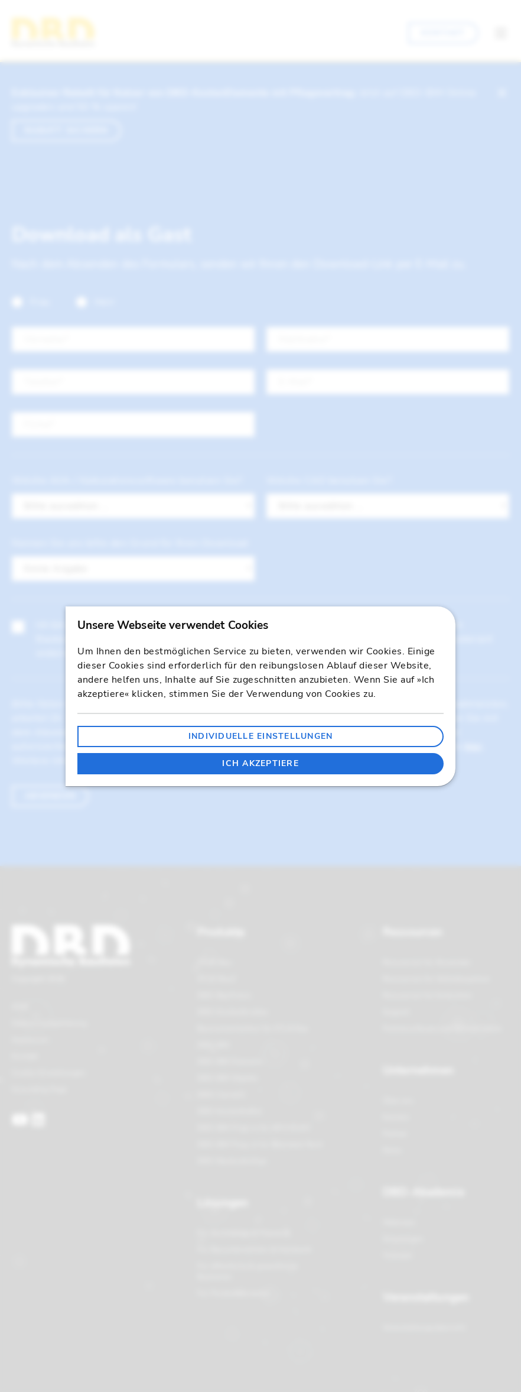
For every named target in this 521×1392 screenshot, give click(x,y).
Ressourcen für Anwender (427, 962)
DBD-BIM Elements (230, 1061)
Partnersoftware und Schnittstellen (442, 1028)
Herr (95, 302)
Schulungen (403, 1239)
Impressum (30, 1039)
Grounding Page (39, 1089)
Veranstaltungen (426, 1297)
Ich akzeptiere (260, 763)
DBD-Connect (221, 1094)
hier (473, 746)
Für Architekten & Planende (244, 1233)
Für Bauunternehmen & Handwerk (254, 1249)
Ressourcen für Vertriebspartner (436, 979)
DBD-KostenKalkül (229, 1111)
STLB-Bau (214, 962)
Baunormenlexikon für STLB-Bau (253, 1028)
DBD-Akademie (423, 1192)
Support (396, 1012)
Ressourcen (412, 932)
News (392, 1150)
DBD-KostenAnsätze (232, 1012)
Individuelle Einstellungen (260, 736)
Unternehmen (418, 1070)
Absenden (50, 796)
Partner (395, 1133)
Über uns (398, 1100)
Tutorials (398, 1255)
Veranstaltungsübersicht (424, 1327)
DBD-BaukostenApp (231, 1161)
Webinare (399, 1222)
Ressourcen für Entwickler (427, 995)
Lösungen (222, 1203)
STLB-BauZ (216, 979)
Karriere (396, 1117)
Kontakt (443, 32)
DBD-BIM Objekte (227, 1078)
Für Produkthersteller (233, 1293)
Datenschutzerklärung (49, 1023)
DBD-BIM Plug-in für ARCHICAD (253, 1128)
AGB (20, 1006)
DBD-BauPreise (223, 995)
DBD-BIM (213, 1045)
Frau (31, 302)
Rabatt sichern (66, 130)
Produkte (221, 932)
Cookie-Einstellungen (49, 1073)
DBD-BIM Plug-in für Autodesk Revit (260, 1144)
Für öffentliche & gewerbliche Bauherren (247, 1271)
